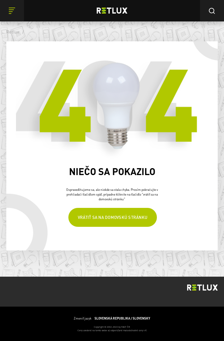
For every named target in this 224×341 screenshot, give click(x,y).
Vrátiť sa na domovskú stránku (112, 217)
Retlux (13, 31)
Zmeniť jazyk (112, 318)
